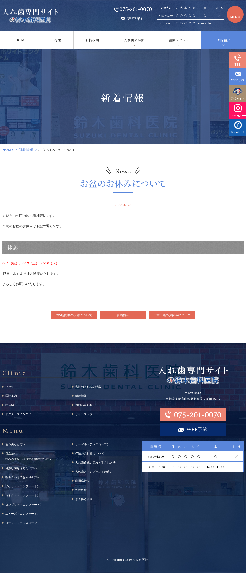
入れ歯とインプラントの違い (94, 471)
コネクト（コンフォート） (22, 495)
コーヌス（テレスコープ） (22, 523)
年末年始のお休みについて (172, 315)
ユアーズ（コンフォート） (22, 513)
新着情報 (26, 150)
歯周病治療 (82, 481)
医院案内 (11, 396)
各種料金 (81, 490)
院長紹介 (11, 405)
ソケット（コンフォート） (22, 486)
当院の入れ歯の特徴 (88, 386)
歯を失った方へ (15, 444)
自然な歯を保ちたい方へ (21, 468)
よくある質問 (83, 499)
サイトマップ (83, 414)
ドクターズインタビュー (21, 414)
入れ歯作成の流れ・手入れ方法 (95, 462)
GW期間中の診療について (74, 315)
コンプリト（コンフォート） (24, 504)
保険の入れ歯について (89, 453)
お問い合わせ (83, 405)
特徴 (57, 40)
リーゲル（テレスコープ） (92, 444)
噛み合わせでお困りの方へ (22, 477)
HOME (21, 40)
